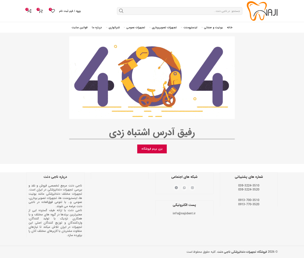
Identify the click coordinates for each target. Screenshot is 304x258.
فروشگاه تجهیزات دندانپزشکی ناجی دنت (242, 252)
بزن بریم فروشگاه (152, 149)
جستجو (121, 10)
